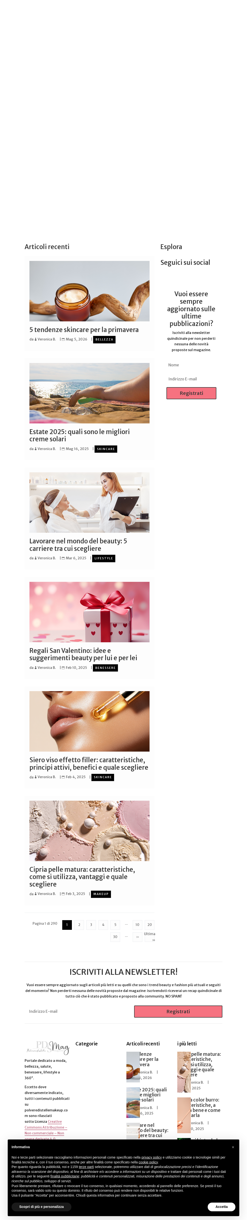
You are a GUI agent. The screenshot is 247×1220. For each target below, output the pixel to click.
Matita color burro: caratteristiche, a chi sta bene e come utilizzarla (198, 1105)
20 (149, 923)
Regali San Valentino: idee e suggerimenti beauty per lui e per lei (83, 653)
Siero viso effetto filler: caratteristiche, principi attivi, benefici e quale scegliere (88, 762)
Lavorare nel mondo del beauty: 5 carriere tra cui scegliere (78, 544)
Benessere (105, 667)
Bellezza (104, 339)
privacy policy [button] (152, 1157)
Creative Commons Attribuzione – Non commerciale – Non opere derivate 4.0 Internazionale (46, 1131)
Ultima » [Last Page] (149, 935)
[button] (233, 1147)
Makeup (101, 893)
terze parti (86, 1167)
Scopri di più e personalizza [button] (41, 1207)
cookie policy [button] (148, 1162)
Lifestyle (104, 558)
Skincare (106, 448)
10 (137, 923)
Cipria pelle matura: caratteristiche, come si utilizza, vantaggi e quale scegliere (82, 875)
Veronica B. (47, 339)
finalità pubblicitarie (64, 1176)
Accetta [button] (221, 1207)
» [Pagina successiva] (137, 935)
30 (115, 935)
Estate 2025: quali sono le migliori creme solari (79, 435)
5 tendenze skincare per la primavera (84, 330)
